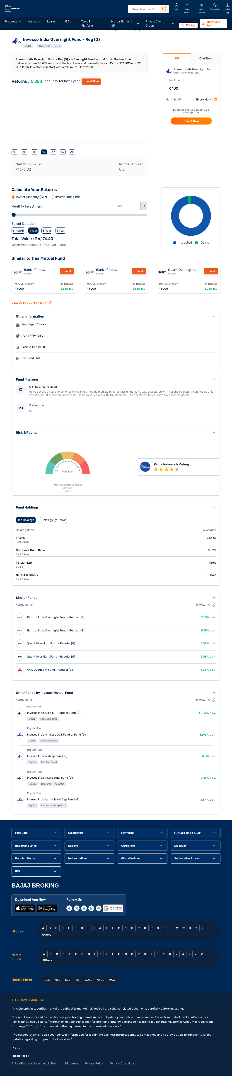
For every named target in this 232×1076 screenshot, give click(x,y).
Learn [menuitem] (51, 21)
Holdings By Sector (53, 520)
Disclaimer (71, 1063)
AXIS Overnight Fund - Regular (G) (50, 669)
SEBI (68, 979)
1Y (43, 152)
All (71, 152)
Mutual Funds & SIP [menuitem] (121, 23)
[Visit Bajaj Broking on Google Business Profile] (113, 908)
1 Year (33, 230)
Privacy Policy (94, 1063)
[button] (36, 833)
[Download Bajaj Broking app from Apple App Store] (25, 908)
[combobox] (148, 9)
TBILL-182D (24, 562)
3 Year (47, 230)
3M (24, 152)
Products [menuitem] (11, 21)
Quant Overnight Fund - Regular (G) (182, 271)
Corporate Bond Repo (30, 550)
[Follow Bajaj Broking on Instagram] (84, 908)
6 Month (18, 230)
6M (34, 152)
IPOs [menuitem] (68, 21)
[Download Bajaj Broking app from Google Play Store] (47, 908)
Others (46, 934)
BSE (47, 979)
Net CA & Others (27, 575)
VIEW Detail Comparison (32, 303)
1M (15, 152)
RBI (78, 979)
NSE (57, 979)
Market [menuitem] (32, 21)
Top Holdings (26, 520)
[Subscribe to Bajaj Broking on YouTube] (99, 908)
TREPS (20, 537)
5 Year (61, 230)
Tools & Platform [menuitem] (87, 23)
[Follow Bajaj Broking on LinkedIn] (91, 908)
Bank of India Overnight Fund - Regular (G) (55, 617)
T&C (197, 112)
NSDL (100, 979)
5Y (62, 152)
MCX (112, 979)
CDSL (88, 979)
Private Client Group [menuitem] (155, 23)
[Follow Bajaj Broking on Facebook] (69, 908)
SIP (176, 58)
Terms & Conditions (122, 1063)
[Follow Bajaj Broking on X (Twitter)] (77, 908)
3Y (53, 152)
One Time (205, 58)
